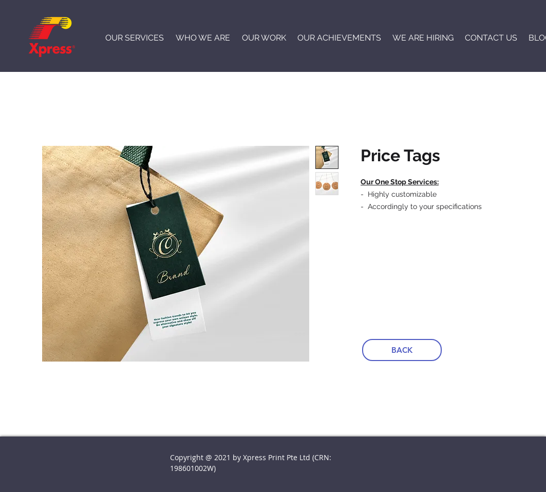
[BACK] (402, 350)
